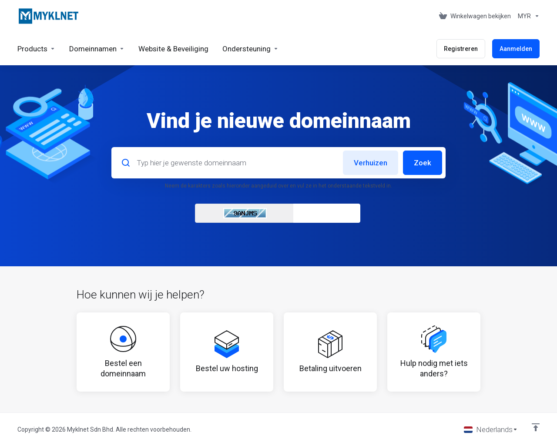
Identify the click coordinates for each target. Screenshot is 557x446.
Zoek (422, 162)
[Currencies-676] (527, 16)
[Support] (250, 48)
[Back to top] (536, 427)
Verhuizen (370, 162)
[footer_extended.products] (36, 48)
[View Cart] (475, 16)
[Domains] (96, 48)
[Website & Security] (173, 48)
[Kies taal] (491, 429)
